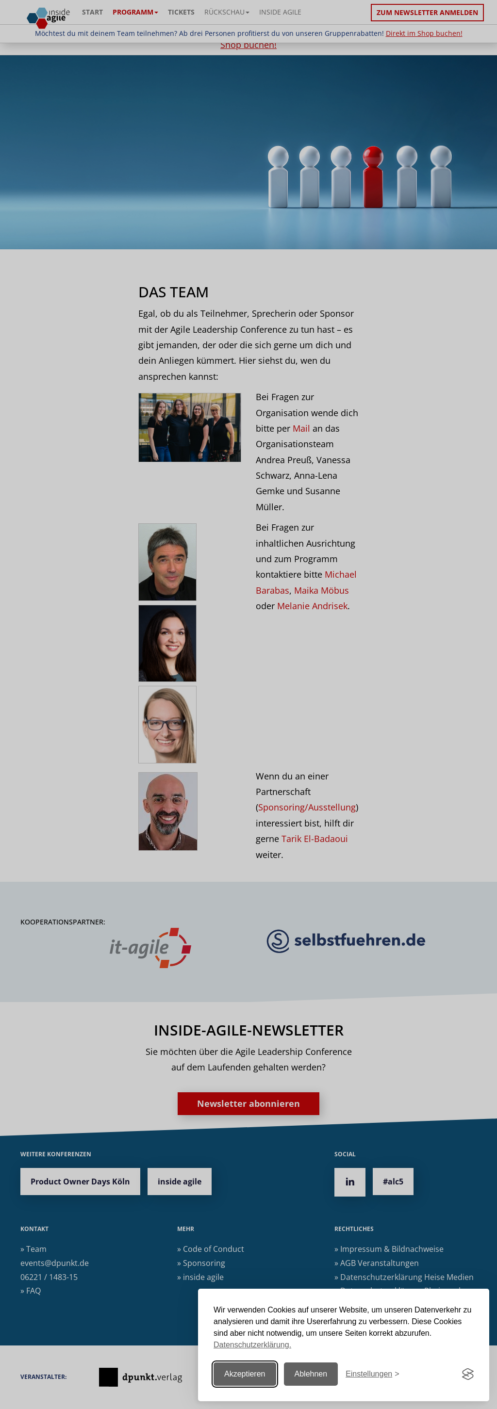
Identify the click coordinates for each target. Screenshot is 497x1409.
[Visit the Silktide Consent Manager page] (468, 1374)
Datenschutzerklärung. (252, 1345)
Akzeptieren (244, 1374)
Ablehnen (311, 1374)
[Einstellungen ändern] (372, 1374)
